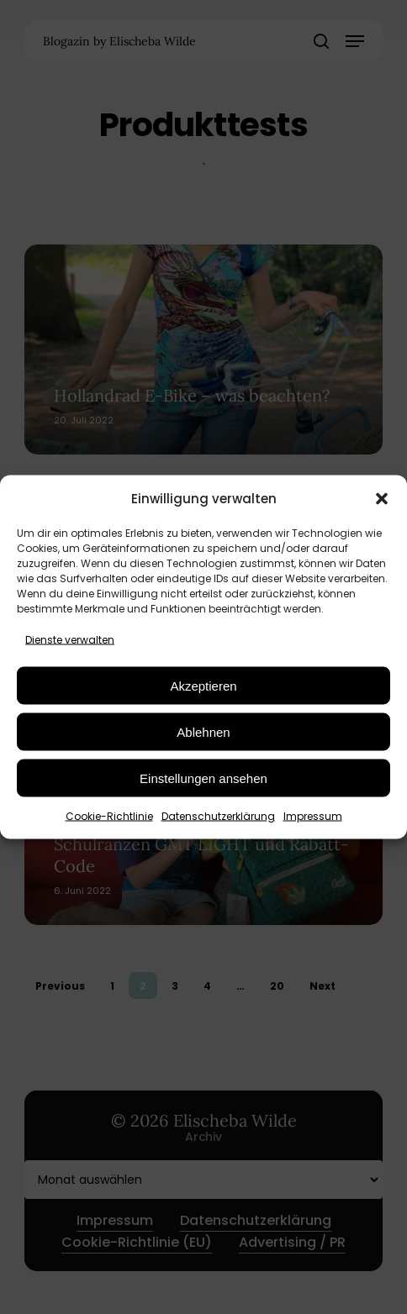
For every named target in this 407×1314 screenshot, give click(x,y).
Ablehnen (203, 731)
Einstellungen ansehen (203, 777)
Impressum (312, 816)
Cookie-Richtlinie (109, 816)
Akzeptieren (203, 685)
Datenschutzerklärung (218, 816)
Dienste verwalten (69, 640)
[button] (381, 498)
